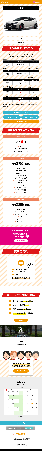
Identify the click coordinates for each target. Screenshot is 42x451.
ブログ (27, 2)
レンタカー (18, 2)
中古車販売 (21, 2)
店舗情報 (24, 2)
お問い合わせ (30, 2)
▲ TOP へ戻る (21, 423)
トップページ (11, 2)
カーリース (15, 2)
